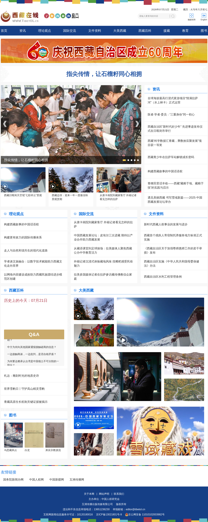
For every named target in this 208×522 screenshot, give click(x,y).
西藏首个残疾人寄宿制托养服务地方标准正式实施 (173, 237)
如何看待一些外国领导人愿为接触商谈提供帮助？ (33, 339)
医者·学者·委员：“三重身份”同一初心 (171, 114)
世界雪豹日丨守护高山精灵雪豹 (24, 388)
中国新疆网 (56, 479)
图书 (204, 30)
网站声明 (104, 493)
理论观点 (44, 30)
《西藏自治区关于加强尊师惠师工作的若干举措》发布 (173, 250)
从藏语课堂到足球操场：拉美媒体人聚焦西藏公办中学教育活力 (103, 250)
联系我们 (119, 493)
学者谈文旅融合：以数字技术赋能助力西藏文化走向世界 (33, 263)
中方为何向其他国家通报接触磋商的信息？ (31, 348)
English (204, 20)
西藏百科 (144, 30)
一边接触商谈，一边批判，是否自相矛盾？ (31, 355)
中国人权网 (36, 479)
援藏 (166, 30)
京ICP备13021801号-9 (109, 514)
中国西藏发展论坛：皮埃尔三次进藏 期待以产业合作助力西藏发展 (103, 237)
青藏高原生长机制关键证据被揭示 (26, 401)
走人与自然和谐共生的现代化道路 (26, 250)
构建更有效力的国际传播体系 (23, 237)
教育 (185, 30)
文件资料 (94, 30)
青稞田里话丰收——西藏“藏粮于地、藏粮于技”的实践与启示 (176, 185)
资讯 (22, 30)
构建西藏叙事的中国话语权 (165, 171)
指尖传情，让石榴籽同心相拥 (104, 74)
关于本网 (89, 493)
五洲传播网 (77, 479)
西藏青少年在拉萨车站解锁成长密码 (171, 157)
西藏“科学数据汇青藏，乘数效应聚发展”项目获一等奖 (175, 143)
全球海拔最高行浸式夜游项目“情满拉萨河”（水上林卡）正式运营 (173, 100)
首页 (4, 30)
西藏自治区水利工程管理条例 (163, 276)
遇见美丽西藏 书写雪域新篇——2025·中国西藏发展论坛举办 (175, 199)
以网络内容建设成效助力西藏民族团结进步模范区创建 (33, 276)
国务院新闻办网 (13, 479)
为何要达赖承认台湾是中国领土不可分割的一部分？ (33, 364)
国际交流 (69, 30)
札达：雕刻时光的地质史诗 (21, 375)
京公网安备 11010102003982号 (145, 514)
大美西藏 (119, 30)
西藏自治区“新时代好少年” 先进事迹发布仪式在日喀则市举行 (175, 128)
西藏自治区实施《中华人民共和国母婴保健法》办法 (171, 263)
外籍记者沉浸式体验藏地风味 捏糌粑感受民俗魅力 (103, 263)
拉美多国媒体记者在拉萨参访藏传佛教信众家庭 (103, 276)
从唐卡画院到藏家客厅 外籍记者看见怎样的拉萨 (103, 224)
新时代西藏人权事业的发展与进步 (166, 224)
